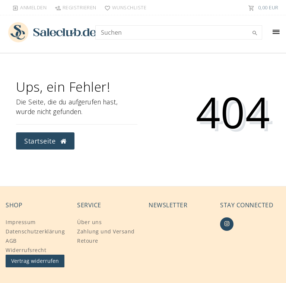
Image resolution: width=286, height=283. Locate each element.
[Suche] (255, 33)
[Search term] (178, 32)
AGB (11, 240)
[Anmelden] (29, 7)
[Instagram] (226, 224)
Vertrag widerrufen (35, 260)
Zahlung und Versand (106, 231)
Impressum (21, 222)
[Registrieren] (75, 7)
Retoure (87, 240)
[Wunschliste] (124, 7)
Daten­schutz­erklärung (35, 231)
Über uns (89, 222)
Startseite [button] (45, 140)
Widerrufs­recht (26, 250)
